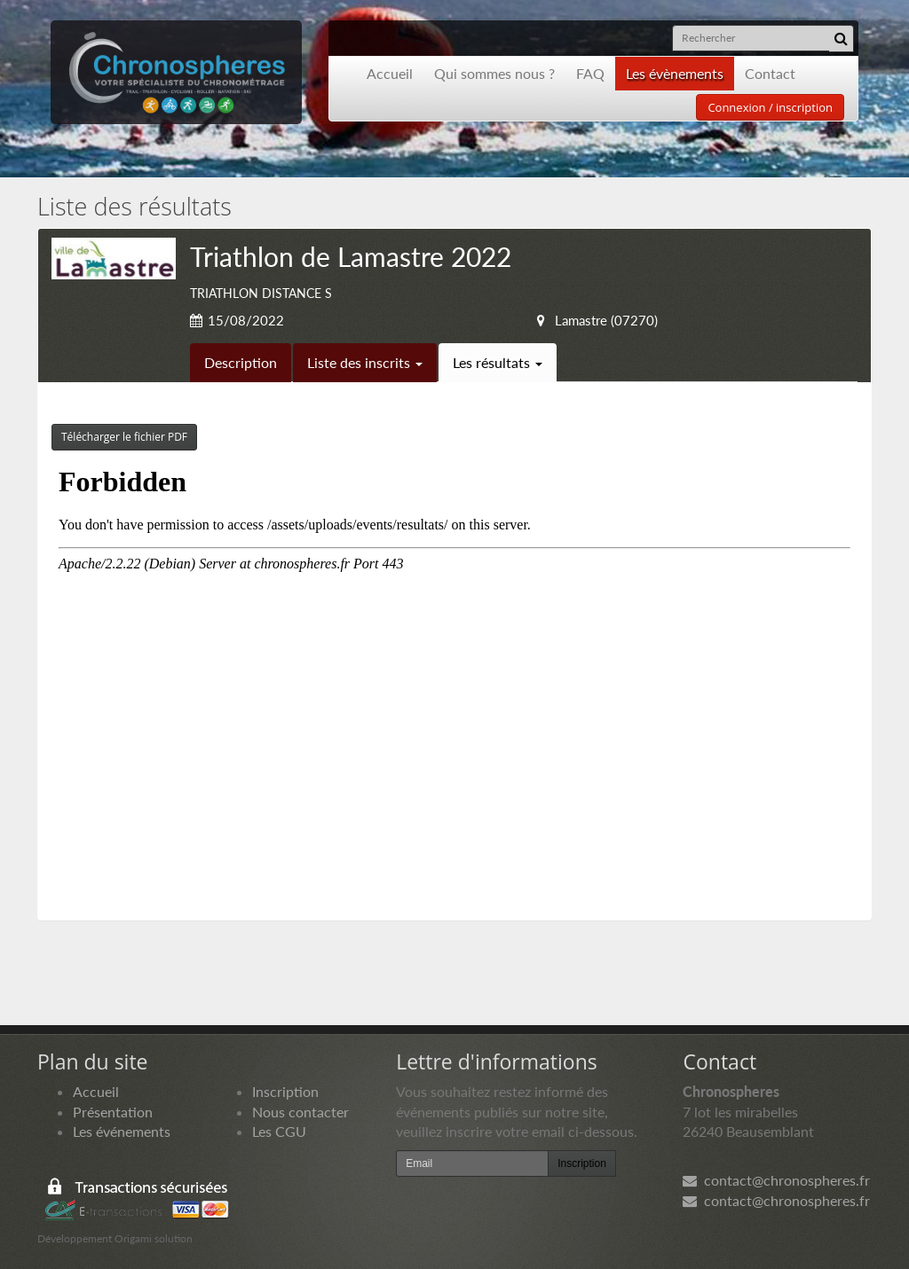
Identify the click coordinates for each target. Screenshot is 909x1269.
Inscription (285, 1091)
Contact (770, 73)
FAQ (590, 73)
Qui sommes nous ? (494, 73)
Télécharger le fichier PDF (124, 436)
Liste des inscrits (365, 362)
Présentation (113, 1111)
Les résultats (497, 362)
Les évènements (674, 73)
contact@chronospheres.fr (776, 1179)
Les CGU (279, 1131)
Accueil (390, 73)
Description (240, 362)
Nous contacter (300, 1111)
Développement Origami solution (115, 1238)
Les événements (121, 1131)
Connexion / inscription (770, 107)
